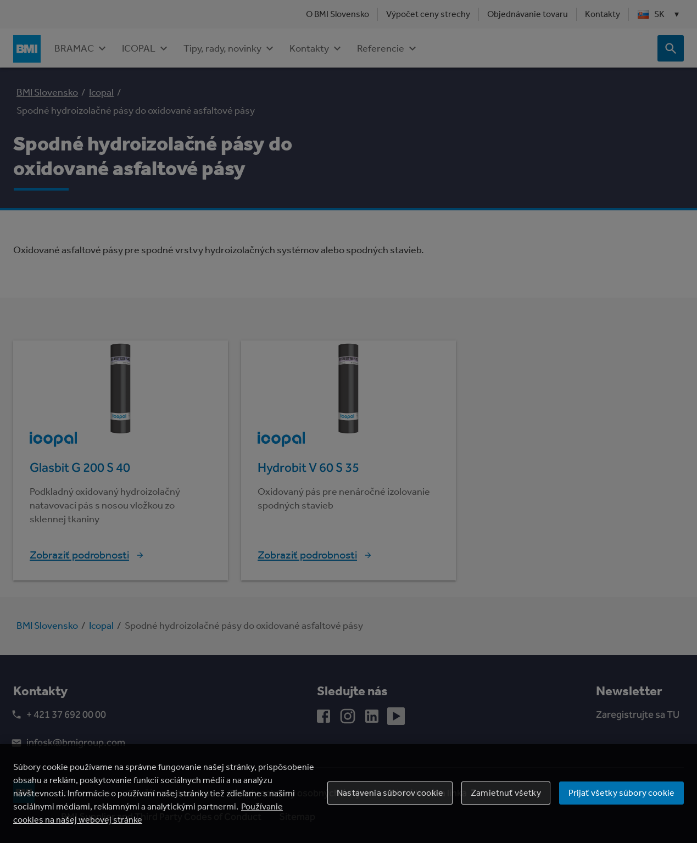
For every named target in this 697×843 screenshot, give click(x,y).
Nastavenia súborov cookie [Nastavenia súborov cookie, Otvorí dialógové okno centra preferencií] (390, 793)
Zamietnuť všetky (506, 793)
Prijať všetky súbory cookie (621, 793)
